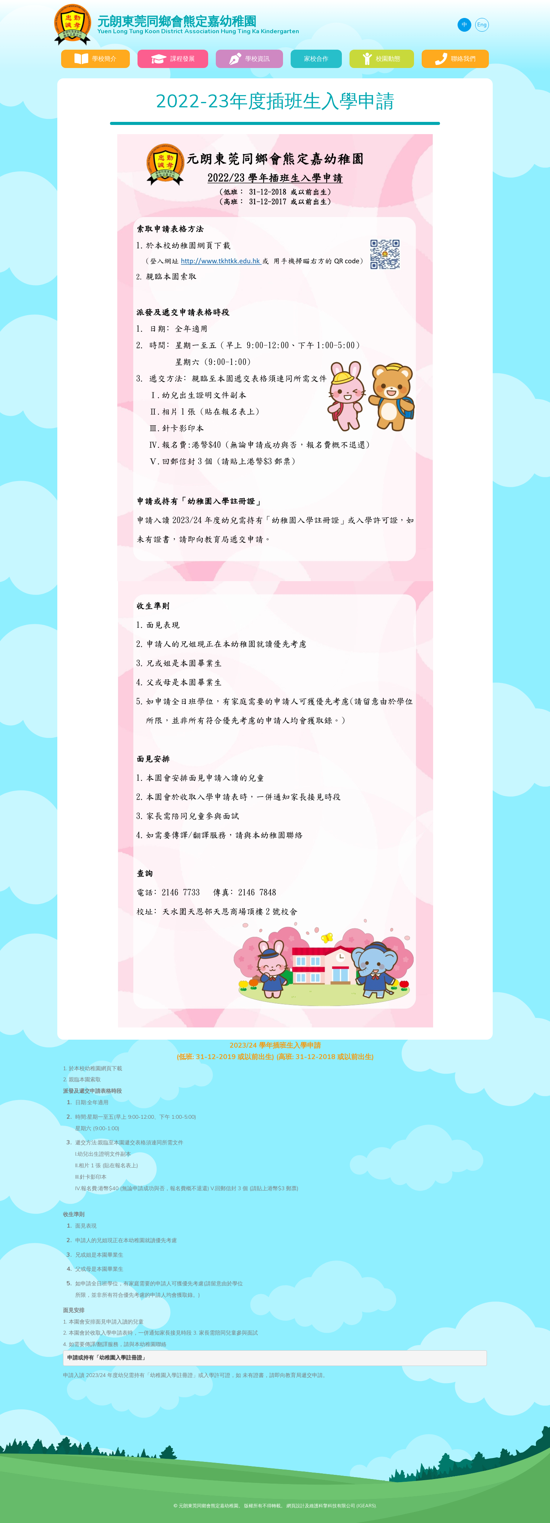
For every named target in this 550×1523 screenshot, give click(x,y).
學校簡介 (95, 59)
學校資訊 (249, 59)
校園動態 (381, 59)
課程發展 (173, 59)
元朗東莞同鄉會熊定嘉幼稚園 (238, 24)
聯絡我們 (455, 59)
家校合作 (316, 59)
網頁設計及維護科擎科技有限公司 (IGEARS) (331, 1506)
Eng (482, 24)
